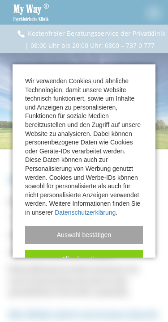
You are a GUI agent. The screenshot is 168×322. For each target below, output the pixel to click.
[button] (84, 235)
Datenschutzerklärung (85, 212)
